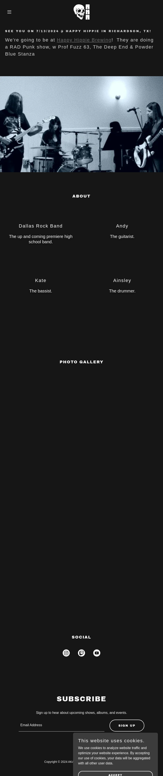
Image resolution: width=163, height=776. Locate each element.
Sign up (126, 725)
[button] (16, 12)
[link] (81, 11)
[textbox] (61, 726)
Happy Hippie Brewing (84, 40)
